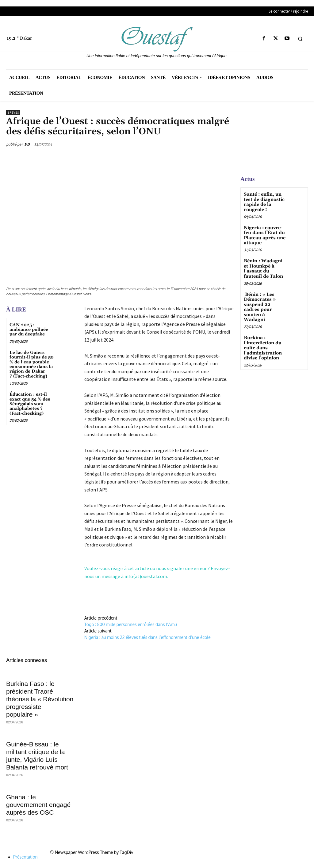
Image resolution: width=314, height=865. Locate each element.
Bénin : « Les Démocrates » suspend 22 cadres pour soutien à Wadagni (264, 301)
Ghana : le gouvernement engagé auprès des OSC (38, 804)
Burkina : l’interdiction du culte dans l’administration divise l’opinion (262, 338)
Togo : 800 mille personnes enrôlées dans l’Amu (130, 624)
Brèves (13, 112)
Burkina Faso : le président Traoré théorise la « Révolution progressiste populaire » (39, 699)
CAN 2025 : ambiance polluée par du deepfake (29, 329)
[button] (300, 38)
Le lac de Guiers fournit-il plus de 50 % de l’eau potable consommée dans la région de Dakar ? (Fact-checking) (32, 364)
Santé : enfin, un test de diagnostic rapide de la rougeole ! (263, 201)
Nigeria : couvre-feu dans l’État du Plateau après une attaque (263, 234)
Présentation (25, 856)
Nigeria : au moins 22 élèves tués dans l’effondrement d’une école (147, 637)
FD (27, 144)
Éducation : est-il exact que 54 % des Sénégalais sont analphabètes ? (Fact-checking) (30, 404)
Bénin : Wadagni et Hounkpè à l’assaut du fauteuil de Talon (264, 266)
